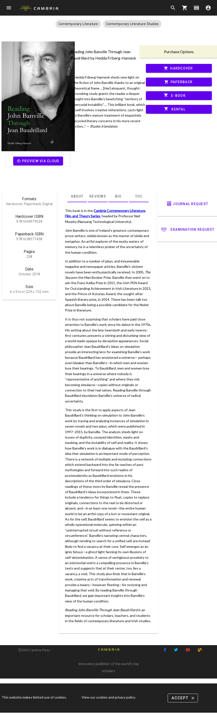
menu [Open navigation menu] (9, 8)
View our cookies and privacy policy (108, 697)
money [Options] (196, 8)
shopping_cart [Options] (185, 8)
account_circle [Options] (208, 8)
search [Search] (173, 8)
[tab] (77, 196)
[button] (78, 24)
